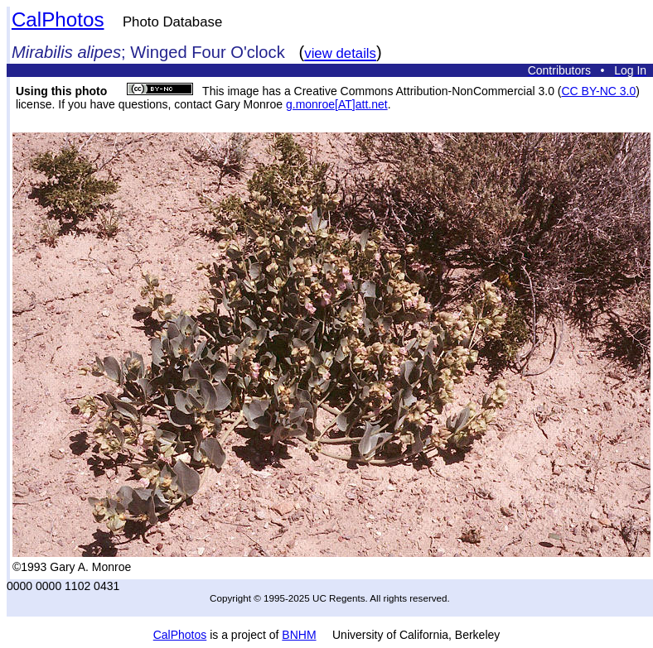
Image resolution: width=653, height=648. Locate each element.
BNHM (299, 634)
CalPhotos (58, 19)
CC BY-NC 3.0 (598, 91)
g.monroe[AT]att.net (337, 104)
